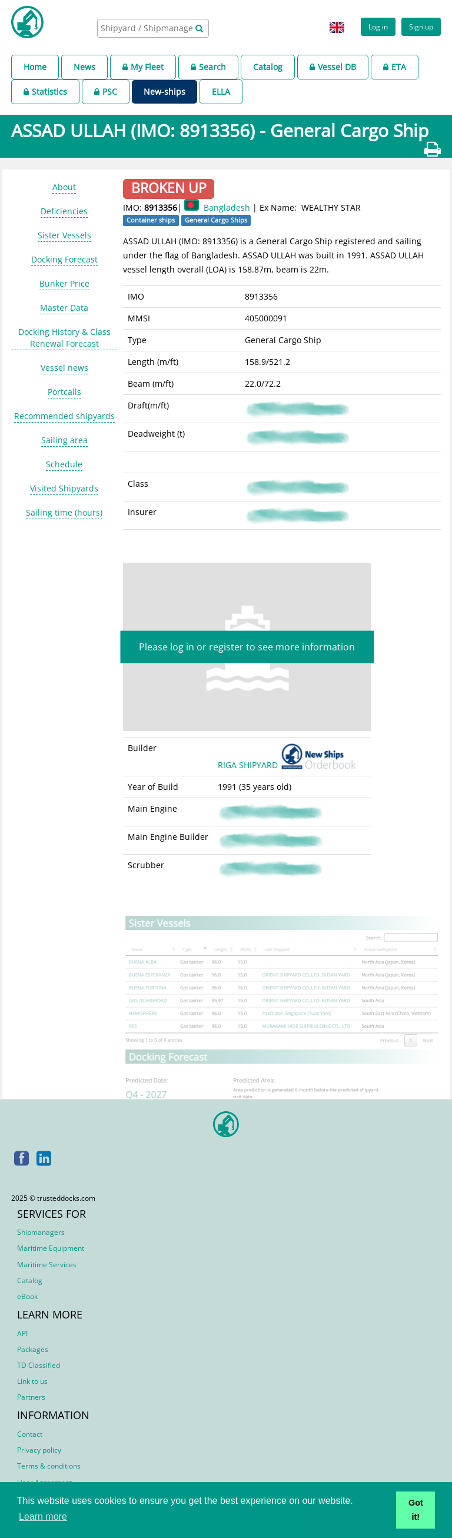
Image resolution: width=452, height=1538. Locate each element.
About (64, 186)
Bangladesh (227, 207)
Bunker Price (64, 283)
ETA (394, 66)
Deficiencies (64, 211)
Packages (32, 1349)
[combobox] (153, 28)
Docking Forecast (64, 259)
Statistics (45, 91)
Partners (31, 1397)
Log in (378, 26)
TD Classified (38, 1365)
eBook (27, 1296)
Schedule (64, 464)
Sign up (421, 26)
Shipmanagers (41, 1232)
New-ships (164, 91)
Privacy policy (39, 1450)
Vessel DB (333, 66)
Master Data (64, 307)
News (84, 66)
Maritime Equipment (50, 1248)
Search (208, 66)
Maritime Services (47, 1265)
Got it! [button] (415, 1510)
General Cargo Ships (216, 220)
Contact (29, 1434)
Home (35, 66)
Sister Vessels (64, 235)
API (22, 1333)
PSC (105, 91)
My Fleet (143, 66)
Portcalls (64, 391)
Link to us (32, 1381)
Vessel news (64, 367)
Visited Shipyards (64, 488)
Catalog (267, 66)
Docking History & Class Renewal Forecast (64, 337)
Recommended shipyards (64, 415)
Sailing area (64, 440)
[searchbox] (148, 28)
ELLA (221, 91)
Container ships (151, 220)
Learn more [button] (43, 1517)
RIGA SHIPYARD (289, 764)
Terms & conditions (49, 1466)
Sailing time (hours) (64, 512)
